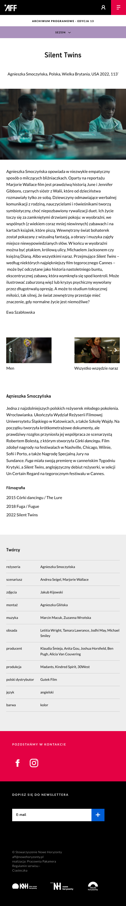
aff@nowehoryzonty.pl (28, 857)
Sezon (60, 32)
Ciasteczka (19, 870)
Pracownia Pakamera (41, 861)
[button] (116, 124)
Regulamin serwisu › (26, 866)
